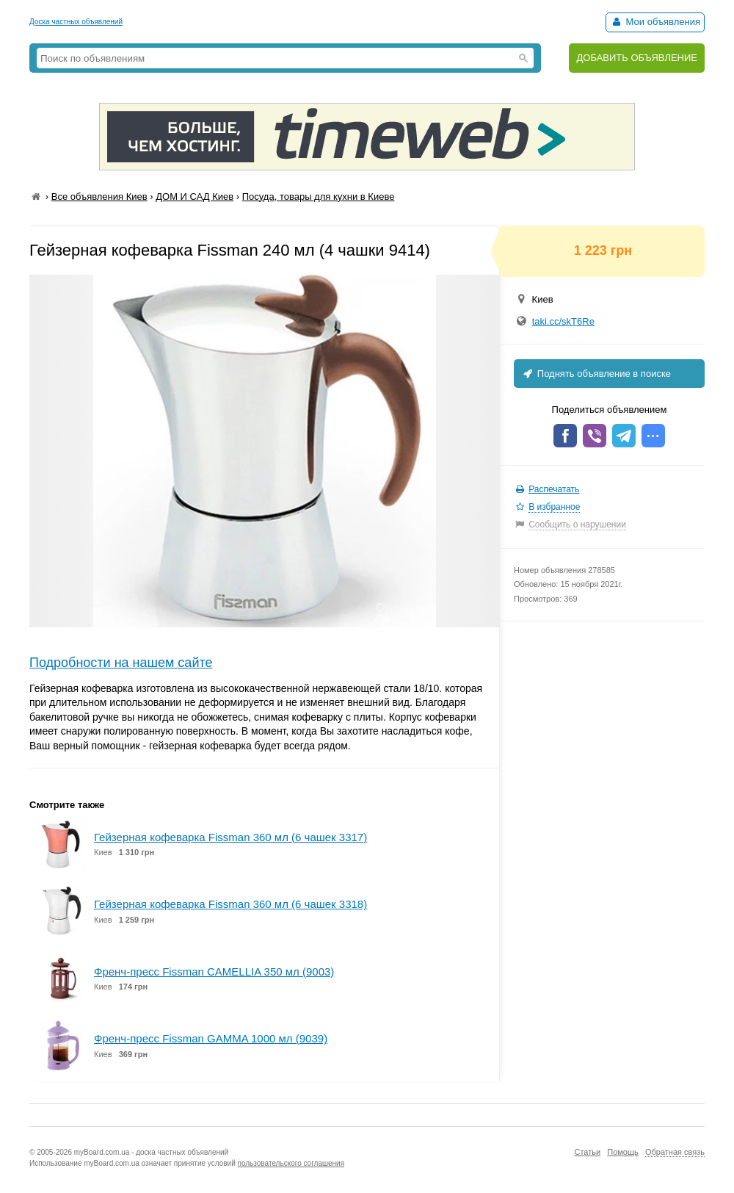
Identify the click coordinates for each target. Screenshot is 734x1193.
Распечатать (553, 489)
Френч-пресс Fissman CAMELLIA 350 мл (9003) (214, 971)
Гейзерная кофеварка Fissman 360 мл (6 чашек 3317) (230, 837)
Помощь (623, 1151)
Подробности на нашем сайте (121, 662)
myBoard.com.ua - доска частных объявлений (151, 1152)
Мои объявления (655, 21)
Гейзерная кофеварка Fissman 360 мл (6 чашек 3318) (230, 904)
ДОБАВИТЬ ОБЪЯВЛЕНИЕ (636, 57)
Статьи (587, 1151)
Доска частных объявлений (76, 22)
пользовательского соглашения (291, 1163)
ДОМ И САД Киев (194, 196)
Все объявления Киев (99, 196)
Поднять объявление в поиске (596, 373)
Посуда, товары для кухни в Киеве (318, 196)
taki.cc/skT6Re (563, 321)
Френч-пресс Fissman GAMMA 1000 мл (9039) (210, 1038)
